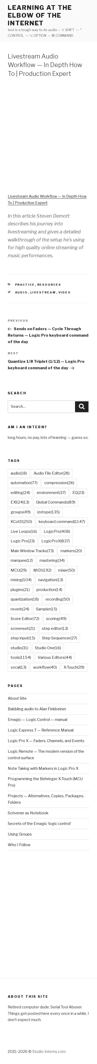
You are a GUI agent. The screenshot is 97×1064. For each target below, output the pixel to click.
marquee (22, 560)
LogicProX (55, 541)
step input (23, 638)
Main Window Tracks (32, 551)
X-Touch (74, 667)
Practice (25, 284)
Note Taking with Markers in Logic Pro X (43, 768)
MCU (19, 570)
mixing (21, 580)
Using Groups (20, 834)
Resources (49, 284)
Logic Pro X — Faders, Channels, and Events (46, 740)
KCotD (21, 521)
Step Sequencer (59, 638)
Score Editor (25, 618)
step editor (55, 628)
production (49, 589)
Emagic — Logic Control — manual (37, 719)
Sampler (46, 609)
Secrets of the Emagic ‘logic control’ (39, 823)
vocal (18, 667)
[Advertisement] (48, 134)
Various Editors (55, 657)
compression (59, 483)
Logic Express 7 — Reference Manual (40, 730)
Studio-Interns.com (49, 1051)
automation (24, 483)
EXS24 (20, 502)
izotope (48, 512)
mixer (66, 570)
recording (58, 599)
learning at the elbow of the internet (40, 15)
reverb (20, 609)
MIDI (42, 570)
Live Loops (24, 531)
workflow (45, 667)
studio (19, 648)
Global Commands (55, 502)
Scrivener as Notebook (28, 813)
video (64, 292)
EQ (78, 492)
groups (21, 512)
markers (71, 551)
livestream (43, 292)
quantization (25, 599)
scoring (56, 618)
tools (21, 657)
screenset (23, 628)
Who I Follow (19, 845)
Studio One (48, 648)
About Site (17, 698)
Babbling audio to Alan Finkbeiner (37, 709)
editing (20, 492)
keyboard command (62, 521)
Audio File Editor (52, 473)
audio (21, 292)
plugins (20, 589)
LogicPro (57, 531)
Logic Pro (23, 541)
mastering (52, 560)
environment (51, 492)
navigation (50, 580)
